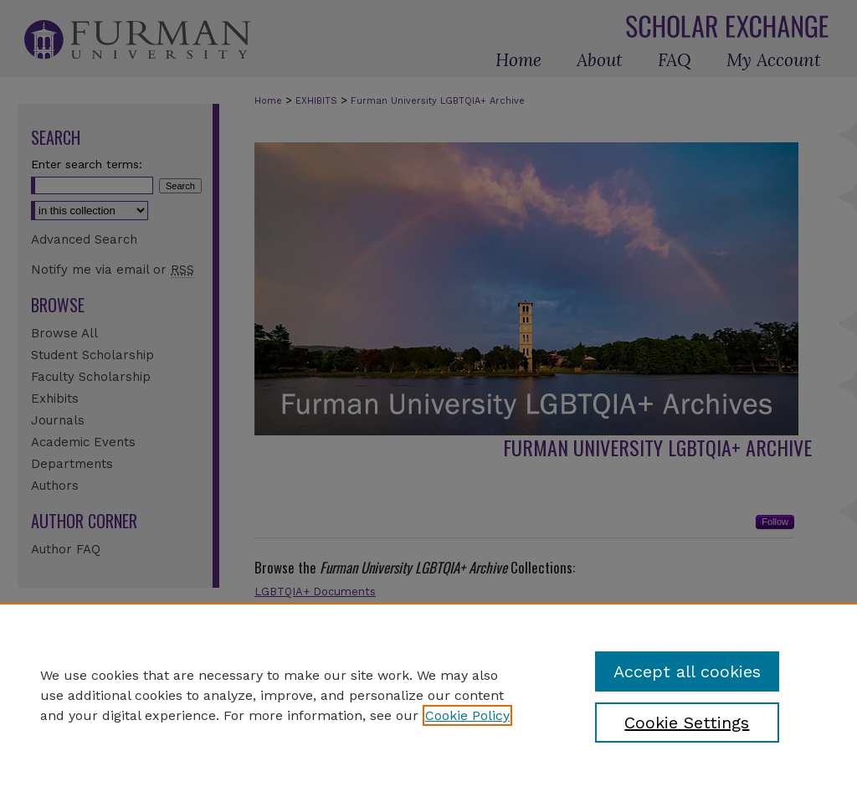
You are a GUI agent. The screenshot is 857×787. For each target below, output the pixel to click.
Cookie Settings (686, 722)
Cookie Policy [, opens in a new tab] (467, 715)
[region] (428, 695)
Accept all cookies (687, 671)
